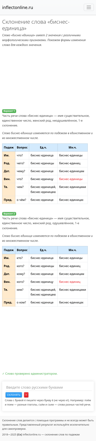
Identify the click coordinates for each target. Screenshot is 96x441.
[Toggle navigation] (89, 7)
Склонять (13, 395)
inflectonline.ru (17, 7)
